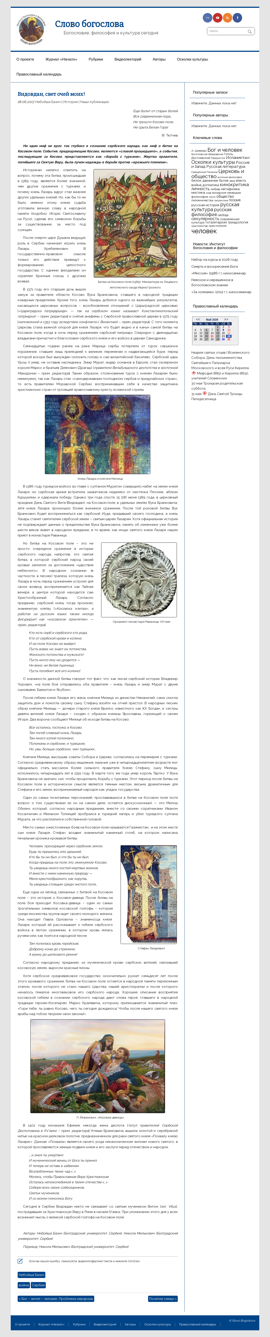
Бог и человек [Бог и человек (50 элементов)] (224, 150)
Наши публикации (94, 102)
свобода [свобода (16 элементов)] (223, 215)
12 (200, 333)
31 (228, 339)
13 (206, 333)
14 (212, 333)
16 (223, 333)
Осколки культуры (192, 59)
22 (217, 336)
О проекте (25, 59)
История (70, 102)
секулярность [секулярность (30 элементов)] (205, 218)
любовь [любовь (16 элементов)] (215, 189)
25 (195, 339)
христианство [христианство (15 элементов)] (199, 225)
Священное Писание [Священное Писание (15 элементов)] (204, 172)
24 (228, 336)
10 (228, 330)
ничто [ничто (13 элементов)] (212, 197)
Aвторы (159, 59)
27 (206, 339)
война (24, 1285)
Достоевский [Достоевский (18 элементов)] (200, 158)
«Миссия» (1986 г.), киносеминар (218, 273)
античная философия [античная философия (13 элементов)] (230, 177)
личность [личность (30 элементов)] (200, 188)
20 (206, 336)
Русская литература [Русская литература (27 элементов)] (225, 166)
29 (217, 339)
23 (223, 336)
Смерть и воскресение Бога (214, 267)
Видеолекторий (128, 59)
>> (226, 319)
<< (198, 319)
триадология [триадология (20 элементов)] (238, 222)
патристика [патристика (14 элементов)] (221, 200)
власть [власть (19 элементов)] (241, 180)
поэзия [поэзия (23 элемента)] (235, 200)
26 (200, 339)
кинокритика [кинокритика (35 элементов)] (234, 184)
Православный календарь (38, 74)
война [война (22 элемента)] (196, 185)
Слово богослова (89, 24)
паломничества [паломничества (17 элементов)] (202, 200)
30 (223, 339)
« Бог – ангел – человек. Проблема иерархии (56, 1299)
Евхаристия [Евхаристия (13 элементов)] (218, 158)
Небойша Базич (48, 102)
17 (228, 333)
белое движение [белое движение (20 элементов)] (204, 180)
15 (217, 333)
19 (200, 336)
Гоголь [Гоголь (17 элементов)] (228, 154)
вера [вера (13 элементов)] (232, 180)
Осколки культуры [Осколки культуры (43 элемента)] (213, 162)
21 (212, 336)
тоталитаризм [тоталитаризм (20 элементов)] (216, 222)
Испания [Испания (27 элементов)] (234, 157)
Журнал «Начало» (61, 59)
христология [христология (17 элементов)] (217, 225)
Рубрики (96, 59)
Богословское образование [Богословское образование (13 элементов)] (207, 154)
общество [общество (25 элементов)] (225, 196)
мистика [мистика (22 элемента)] (198, 192)
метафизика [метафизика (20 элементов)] (230, 189)
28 (212, 339)
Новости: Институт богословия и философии (215, 246)
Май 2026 (212, 319)
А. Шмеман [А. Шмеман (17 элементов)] (199, 150)
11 (195, 333)
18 (195, 336)
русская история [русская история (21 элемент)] (205, 205)
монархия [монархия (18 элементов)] (219, 192)
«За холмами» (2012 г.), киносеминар (221, 292)
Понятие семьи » (163, 1299)
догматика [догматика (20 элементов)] (210, 185)
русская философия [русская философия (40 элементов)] (211, 212)
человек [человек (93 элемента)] (204, 231)
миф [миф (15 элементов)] (208, 192)
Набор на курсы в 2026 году (214, 260)
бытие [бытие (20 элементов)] (224, 180)
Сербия (38, 1285)
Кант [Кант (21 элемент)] (246, 158)
